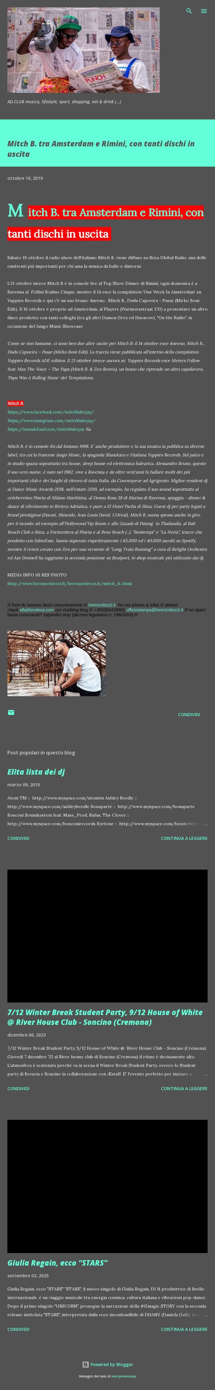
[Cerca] (189, 11)
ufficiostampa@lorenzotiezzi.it (154, 609)
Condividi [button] (189, 714)
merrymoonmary (123, 1376)
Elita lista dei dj (36, 772)
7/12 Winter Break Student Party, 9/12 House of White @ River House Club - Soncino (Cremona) (105, 1017)
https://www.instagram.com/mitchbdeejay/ (51, 420)
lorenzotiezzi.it (102, 604)
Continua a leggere (184, 838)
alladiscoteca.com (37, 609)
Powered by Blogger (107, 1364)
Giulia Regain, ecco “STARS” (57, 1263)
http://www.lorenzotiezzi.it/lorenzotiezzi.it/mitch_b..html (69, 583)
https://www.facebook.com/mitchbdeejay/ (50, 412)
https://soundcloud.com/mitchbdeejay (45, 429)
